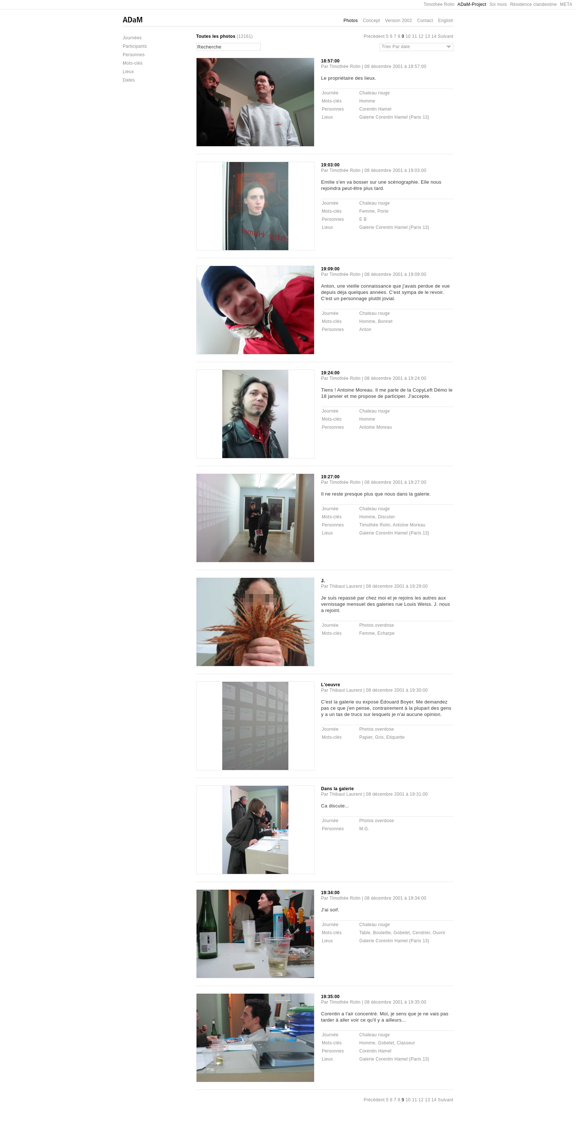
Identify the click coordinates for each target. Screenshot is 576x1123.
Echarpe (386, 633)
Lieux (128, 71)
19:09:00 (330, 268)
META (566, 4)
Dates (129, 80)
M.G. (364, 828)
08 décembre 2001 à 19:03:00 (395, 170)
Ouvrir (439, 932)
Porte (382, 211)
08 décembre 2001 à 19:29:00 (397, 586)
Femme (367, 211)
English (445, 20)
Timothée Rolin (439, 4)
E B (363, 219)
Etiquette (395, 737)
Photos (350, 20)
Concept (371, 20)
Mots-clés (133, 63)
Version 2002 (398, 20)
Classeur (406, 1042)
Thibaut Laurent (346, 586)
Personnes (134, 54)
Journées (132, 37)
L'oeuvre (330, 684)
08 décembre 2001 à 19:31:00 (397, 794)
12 (421, 36)
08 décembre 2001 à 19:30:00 (397, 690)
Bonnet (385, 321)
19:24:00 (330, 372)
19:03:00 (330, 165)
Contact (425, 20)
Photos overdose (376, 625)
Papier (365, 737)
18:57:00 (330, 61)
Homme (367, 101)
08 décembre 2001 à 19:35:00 (395, 1002)
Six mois (498, 4)
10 (408, 36)
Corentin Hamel (375, 109)
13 (427, 36)
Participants (135, 46)
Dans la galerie (337, 788)
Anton (365, 329)
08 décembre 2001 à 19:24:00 (395, 378)
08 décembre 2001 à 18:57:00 (395, 66)
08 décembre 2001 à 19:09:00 (395, 274)
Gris (379, 737)
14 (433, 36)
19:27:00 (330, 476)
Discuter (386, 516)
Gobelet (401, 932)
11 (414, 36)
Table (364, 932)
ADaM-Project (471, 4)
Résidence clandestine (533, 4)
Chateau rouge (374, 93)
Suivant (445, 36)
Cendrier (421, 932)
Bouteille (382, 932)
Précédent (374, 36)
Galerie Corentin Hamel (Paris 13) (394, 117)
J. (323, 580)
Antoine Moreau (375, 427)
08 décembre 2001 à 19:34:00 (395, 898)
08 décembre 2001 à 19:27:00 (395, 482)
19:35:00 (330, 996)
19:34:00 (330, 892)
